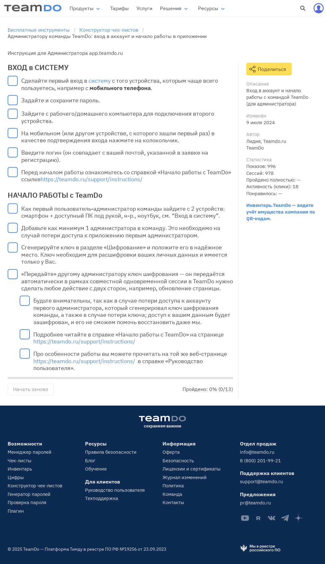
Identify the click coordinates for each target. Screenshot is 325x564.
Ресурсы (208, 8)
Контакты (173, 502)
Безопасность (178, 461)
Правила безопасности (110, 452)
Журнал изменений (184, 477)
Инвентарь (20, 469)
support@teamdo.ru (261, 481)
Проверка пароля (27, 502)
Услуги (144, 8)
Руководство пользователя (115, 490)
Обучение (96, 469)
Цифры (16, 477)
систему (100, 80)
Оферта (171, 452)
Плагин (16, 511)
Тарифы (119, 8)
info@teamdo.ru (257, 452)
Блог (90, 461)
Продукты (82, 8)
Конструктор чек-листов (35, 486)
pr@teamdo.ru (255, 503)
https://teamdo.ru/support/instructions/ (92, 179)
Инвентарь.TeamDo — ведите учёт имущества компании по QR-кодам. (280, 212)
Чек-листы (19, 461)
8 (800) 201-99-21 (260, 461)
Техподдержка (101, 498)
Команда (172, 494)
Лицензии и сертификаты (191, 469)
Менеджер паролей (29, 452)
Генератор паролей (29, 494)
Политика (173, 486)
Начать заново (30, 389)
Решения (171, 8)
